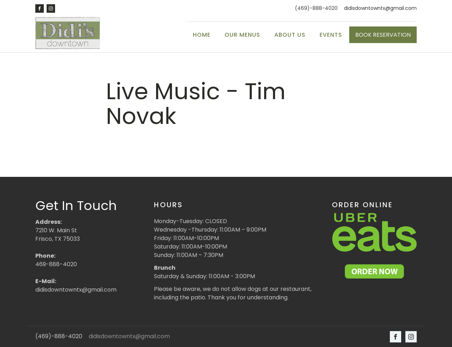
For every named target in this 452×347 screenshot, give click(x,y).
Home (201, 35)
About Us (289, 35)
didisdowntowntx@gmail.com (380, 8)
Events (331, 35)
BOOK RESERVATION (383, 35)
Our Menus (242, 35)
